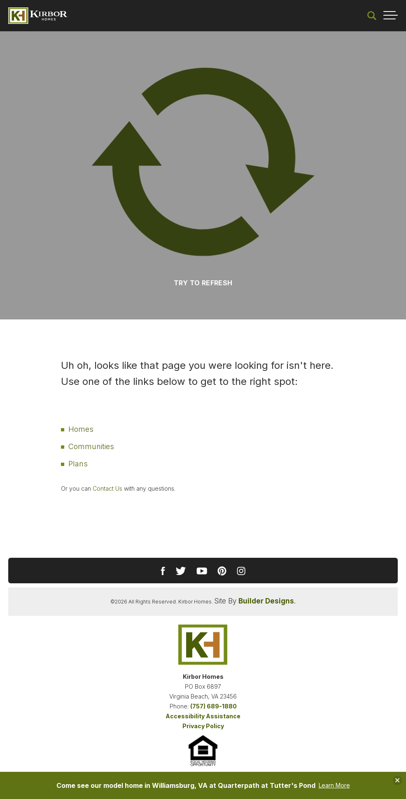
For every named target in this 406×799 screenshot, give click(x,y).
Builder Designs (266, 601)
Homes (80, 429)
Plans (78, 463)
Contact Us (107, 488)
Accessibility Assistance (203, 716)
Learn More (334, 785)
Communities (91, 446)
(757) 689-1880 (213, 706)
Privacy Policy (203, 725)
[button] (371, 15)
